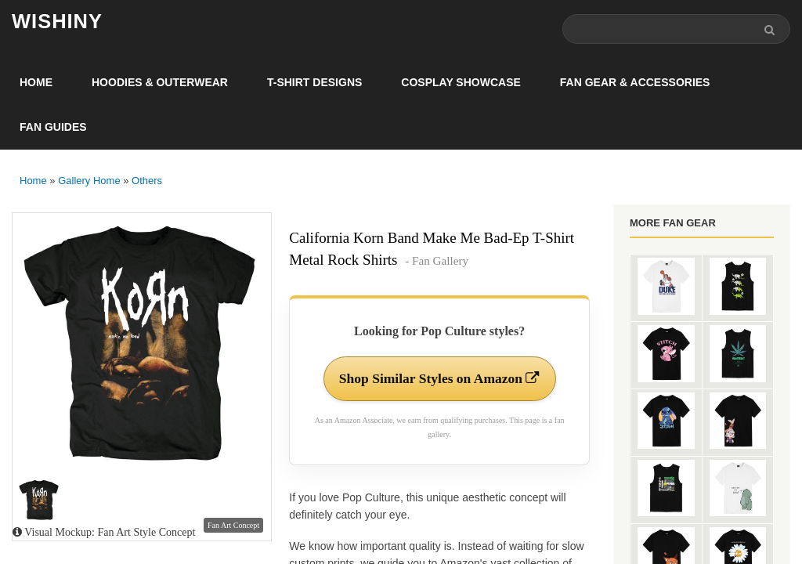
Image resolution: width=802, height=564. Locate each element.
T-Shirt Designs (314, 83)
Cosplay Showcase (460, 83)
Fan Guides (53, 127)
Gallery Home (89, 181)
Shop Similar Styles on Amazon (440, 379)
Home (36, 83)
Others (147, 181)
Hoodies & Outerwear (160, 83)
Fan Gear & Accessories (635, 83)
